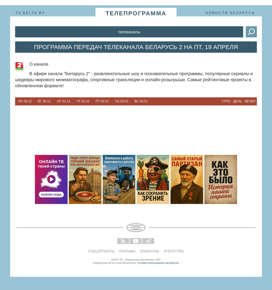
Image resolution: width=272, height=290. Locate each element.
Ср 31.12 (63, 101)
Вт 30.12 (44, 101)
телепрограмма (136, 13)
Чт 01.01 (83, 101)
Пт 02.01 (102, 101)
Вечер (250, 101)
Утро (226, 101)
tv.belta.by (30, 13)
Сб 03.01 (122, 101)
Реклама (127, 251)
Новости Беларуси (230, 13)
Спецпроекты (101, 251)
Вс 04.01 (141, 101)
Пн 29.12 (25, 101)
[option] (25, 101)
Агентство (174, 251)
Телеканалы (129, 32)
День (237, 101)
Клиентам (149, 251)
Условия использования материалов (157, 263)
